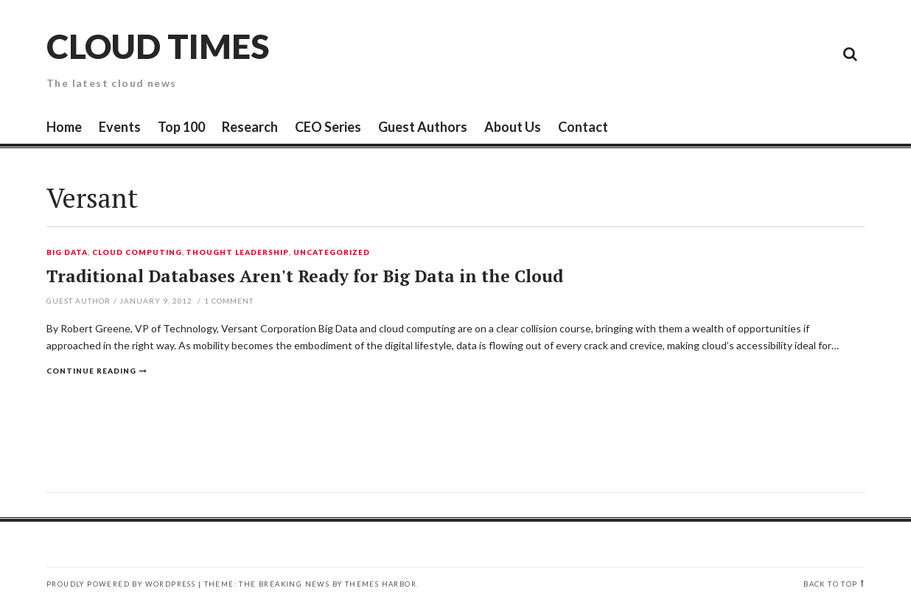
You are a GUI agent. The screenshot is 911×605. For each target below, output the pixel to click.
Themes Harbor (380, 584)
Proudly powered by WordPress (120, 584)
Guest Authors (422, 127)
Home (64, 127)
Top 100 (181, 127)
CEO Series (328, 127)
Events (120, 127)
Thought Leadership (237, 252)
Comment (229, 300)
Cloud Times (157, 46)
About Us (512, 127)
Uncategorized (331, 252)
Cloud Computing (137, 252)
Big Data (67, 252)
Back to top (830, 584)
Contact (583, 127)
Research (250, 127)
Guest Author (78, 300)
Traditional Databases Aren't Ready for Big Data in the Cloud (304, 276)
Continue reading (91, 370)
